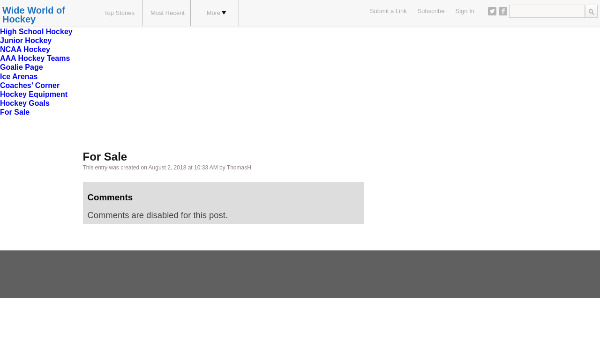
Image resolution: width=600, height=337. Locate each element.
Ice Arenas (19, 77)
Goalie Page (21, 67)
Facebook (503, 11)
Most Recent (167, 12)
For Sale (15, 112)
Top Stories (119, 12)
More (216, 12)
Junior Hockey (26, 40)
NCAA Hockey (25, 49)
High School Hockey (36, 32)
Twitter (492, 11)
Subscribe (431, 11)
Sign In (465, 11)
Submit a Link (388, 11)
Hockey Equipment (34, 94)
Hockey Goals (25, 103)
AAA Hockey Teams (35, 58)
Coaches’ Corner (30, 85)
